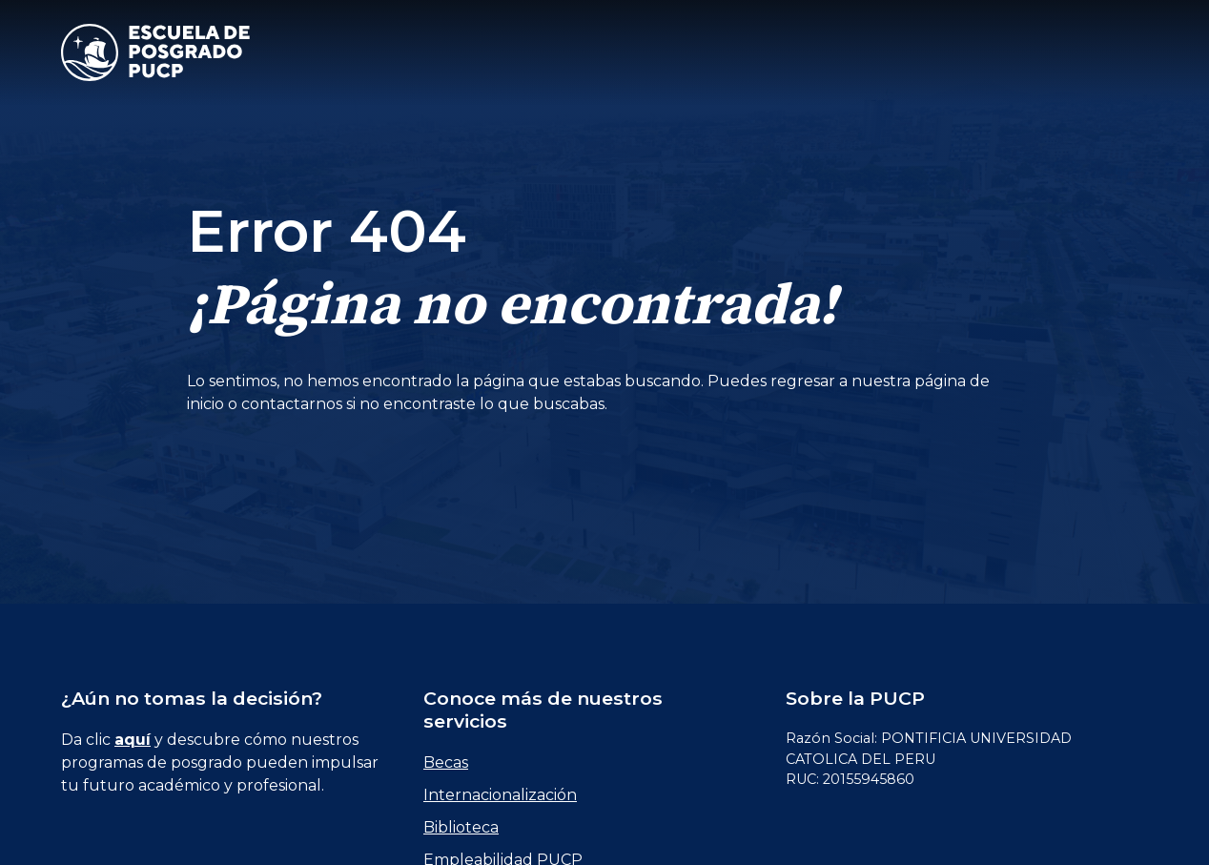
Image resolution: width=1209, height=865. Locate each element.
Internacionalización (500, 795)
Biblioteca (461, 827)
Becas (445, 762)
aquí (132, 740)
